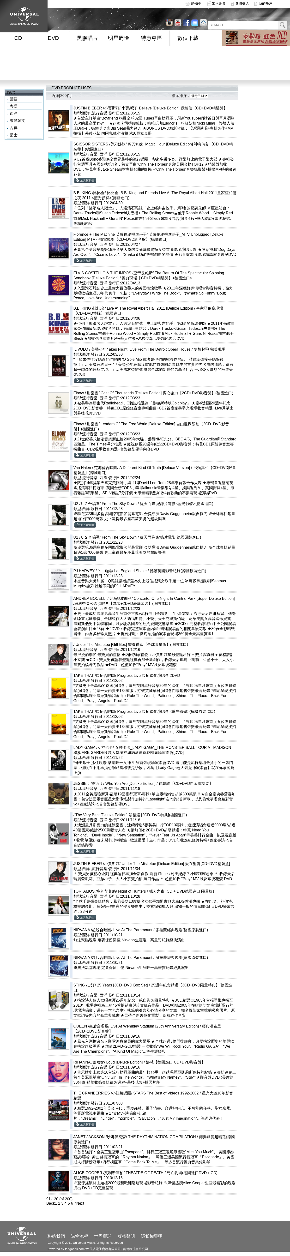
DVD (53, 38)
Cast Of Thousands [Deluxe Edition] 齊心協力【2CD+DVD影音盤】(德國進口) (167, 393)
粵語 (14, 106)
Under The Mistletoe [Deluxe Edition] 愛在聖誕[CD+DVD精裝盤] (175, 864)
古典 (14, 128)
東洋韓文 (17, 121)
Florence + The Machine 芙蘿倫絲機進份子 (110, 234)
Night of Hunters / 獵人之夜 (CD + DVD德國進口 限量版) (166, 891)
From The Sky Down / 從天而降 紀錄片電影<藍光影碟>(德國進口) (157, 504)
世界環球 (102, 1236)
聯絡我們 (56, 1236)
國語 (14, 99)
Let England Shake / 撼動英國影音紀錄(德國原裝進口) (160, 571)
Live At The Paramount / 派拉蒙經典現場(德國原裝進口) (160, 930)
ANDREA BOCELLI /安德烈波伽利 (102, 598)
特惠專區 (151, 38)
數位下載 (188, 38)
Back (50, 1203)
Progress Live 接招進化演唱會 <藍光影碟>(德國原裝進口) (166, 711)
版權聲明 (126, 1236)
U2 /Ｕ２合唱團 (86, 504)
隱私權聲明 (152, 1236)
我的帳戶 (265, 3)
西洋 (14, 113)
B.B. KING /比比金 (89, 193)
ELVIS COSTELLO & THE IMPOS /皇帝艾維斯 (113, 273)
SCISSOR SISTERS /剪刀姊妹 (99, 144)
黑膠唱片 (87, 38)
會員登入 (242, 3)
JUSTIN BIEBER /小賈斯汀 (96, 108)
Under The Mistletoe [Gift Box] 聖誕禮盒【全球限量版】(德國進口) (131, 645)
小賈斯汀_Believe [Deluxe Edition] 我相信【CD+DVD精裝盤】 (174, 108)
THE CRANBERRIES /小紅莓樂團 (102, 1093)
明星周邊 (118, 38)
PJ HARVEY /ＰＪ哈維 (92, 571)
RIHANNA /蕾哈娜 (88, 1062)
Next (80, 1203)
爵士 (14, 135)
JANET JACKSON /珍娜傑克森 (99, 1137)
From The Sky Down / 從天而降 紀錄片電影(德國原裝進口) (151, 537)
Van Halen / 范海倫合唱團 (95, 468)
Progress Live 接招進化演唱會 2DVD (148, 675)
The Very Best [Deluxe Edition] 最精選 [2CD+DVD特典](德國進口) (131, 815)
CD (18, 38)
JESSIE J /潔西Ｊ (88, 783)
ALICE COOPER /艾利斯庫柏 (98, 1173)
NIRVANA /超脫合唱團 (92, 930)
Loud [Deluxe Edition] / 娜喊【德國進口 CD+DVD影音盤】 (155, 1062)
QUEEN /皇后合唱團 (91, 1026)
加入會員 (218, 3)
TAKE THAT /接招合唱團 (94, 675)
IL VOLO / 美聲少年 (90, 349)
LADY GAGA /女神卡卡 (93, 747)
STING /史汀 (84, 985)
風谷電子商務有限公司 (105, 1249)
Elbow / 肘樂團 (86, 393)
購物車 (196, 3)
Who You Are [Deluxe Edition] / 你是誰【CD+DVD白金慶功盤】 (159, 783)
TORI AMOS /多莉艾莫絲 (94, 891)
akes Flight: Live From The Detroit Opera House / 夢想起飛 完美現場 (167, 349)
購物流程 (79, 1236)
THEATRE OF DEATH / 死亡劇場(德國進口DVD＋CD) (183, 1173)
